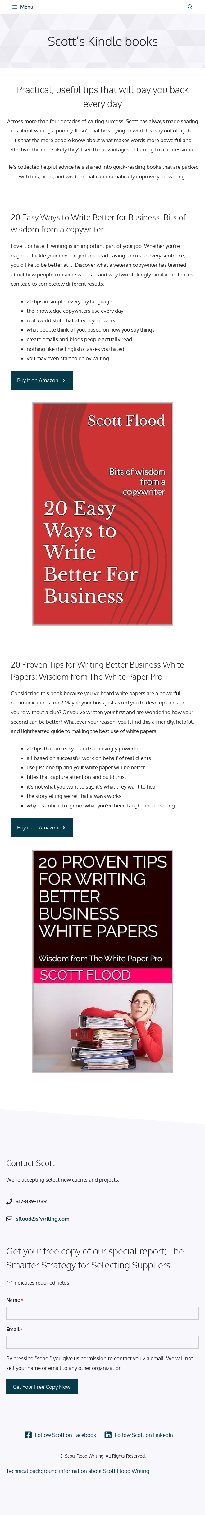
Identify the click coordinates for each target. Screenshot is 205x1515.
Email (14, 1329)
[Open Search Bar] (190, 7)
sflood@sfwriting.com (43, 1218)
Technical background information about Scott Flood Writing (77, 1471)
